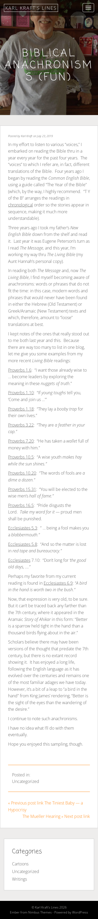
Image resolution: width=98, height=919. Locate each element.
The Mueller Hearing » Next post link (56, 816)
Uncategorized (25, 781)
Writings (19, 879)
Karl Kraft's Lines (31, 8)
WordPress (80, 912)
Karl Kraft (26, 136)
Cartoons (20, 864)
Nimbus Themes (40, 912)
